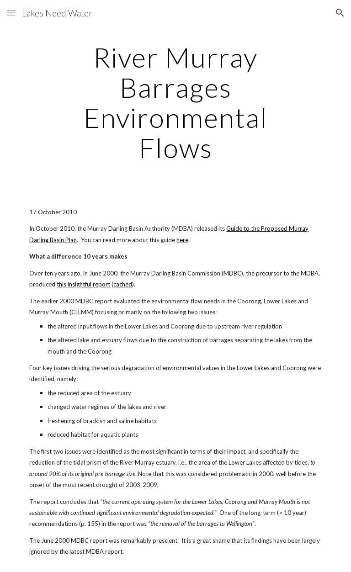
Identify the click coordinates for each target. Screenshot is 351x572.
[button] (11, 12)
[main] (175, 102)
